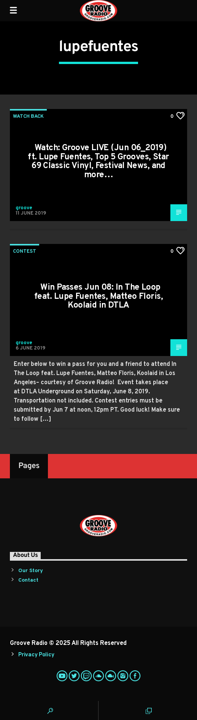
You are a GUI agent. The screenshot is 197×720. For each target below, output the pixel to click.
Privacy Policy (36, 655)
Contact (28, 580)
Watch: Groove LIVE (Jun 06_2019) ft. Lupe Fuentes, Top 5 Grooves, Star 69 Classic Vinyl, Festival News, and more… (98, 162)
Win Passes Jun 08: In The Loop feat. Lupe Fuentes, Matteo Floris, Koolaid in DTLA (98, 296)
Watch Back (28, 117)
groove (24, 208)
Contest (24, 252)
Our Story (30, 571)
